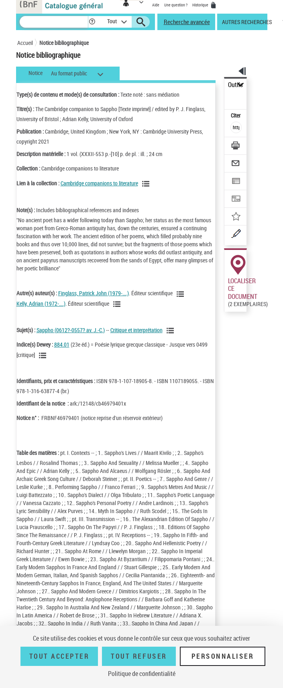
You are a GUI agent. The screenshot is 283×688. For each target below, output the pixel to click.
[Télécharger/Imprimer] (236, 146)
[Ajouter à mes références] (236, 217)
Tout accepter (59, 656)
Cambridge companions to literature (99, 183)
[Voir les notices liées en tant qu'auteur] (181, 294)
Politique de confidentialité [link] (141, 673)
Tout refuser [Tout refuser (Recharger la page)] (139, 656)
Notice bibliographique (64, 43)
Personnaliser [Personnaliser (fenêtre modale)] (222, 656)
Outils (235, 85)
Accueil (25, 43)
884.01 (61, 344)
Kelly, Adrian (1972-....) (40, 303)
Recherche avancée (187, 22)
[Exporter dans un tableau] (236, 182)
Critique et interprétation (136, 330)
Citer (236, 115)
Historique (200, 5)
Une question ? (175, 5)
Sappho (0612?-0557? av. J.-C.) (71, 330)
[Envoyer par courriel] (236, 164)
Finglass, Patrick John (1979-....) (93, 293)
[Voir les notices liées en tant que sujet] (171, 330)
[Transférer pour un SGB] (236, 199)
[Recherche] (54, 22)
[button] (92, 22)
